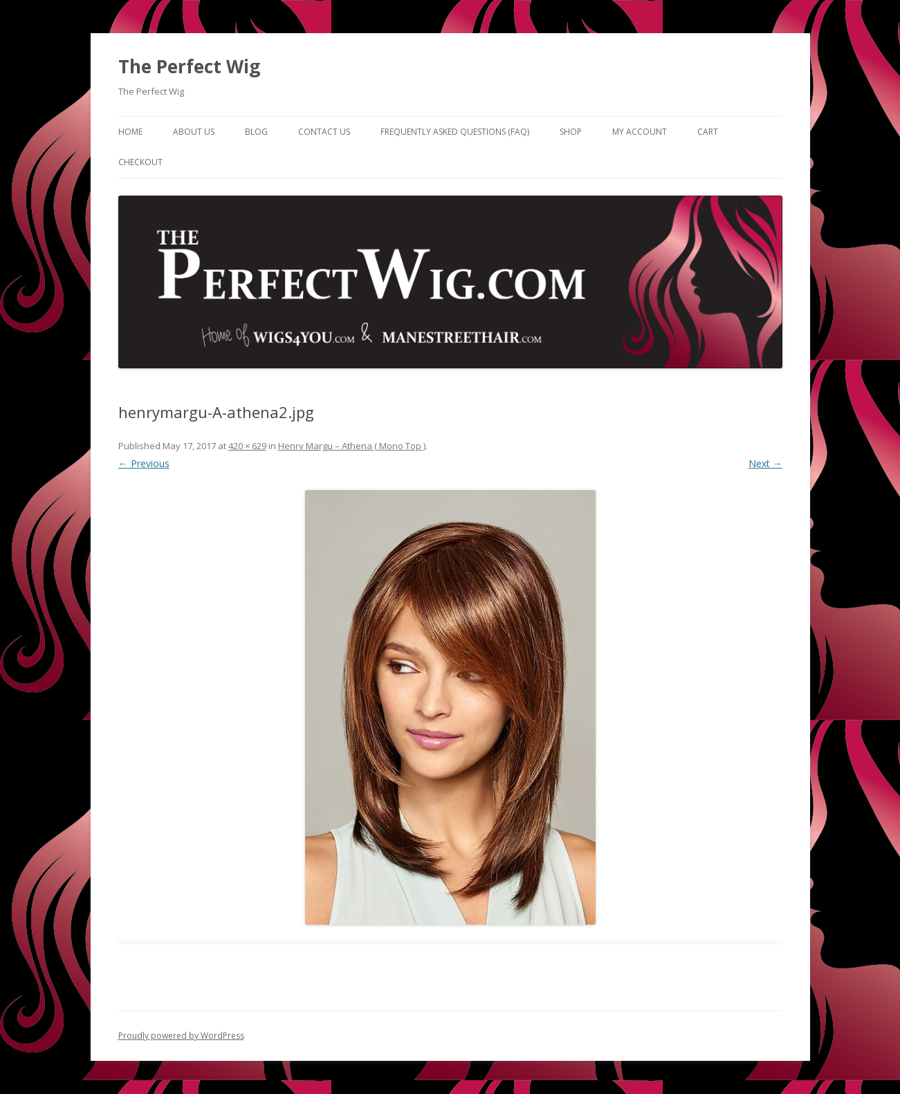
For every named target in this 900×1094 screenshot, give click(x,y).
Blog (256, 132)
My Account (639, 132)
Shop (571, 132)
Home (130, 132)
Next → (765, 463)
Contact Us (324, 132)
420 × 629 (247, 446)
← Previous (143, 463)
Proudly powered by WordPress (181, 1035)
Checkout (140, 162)
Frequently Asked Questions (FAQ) (454, 132)
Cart (707, 132)
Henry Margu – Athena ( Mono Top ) (351, 446)
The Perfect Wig (189, 66)
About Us (193, 132)
